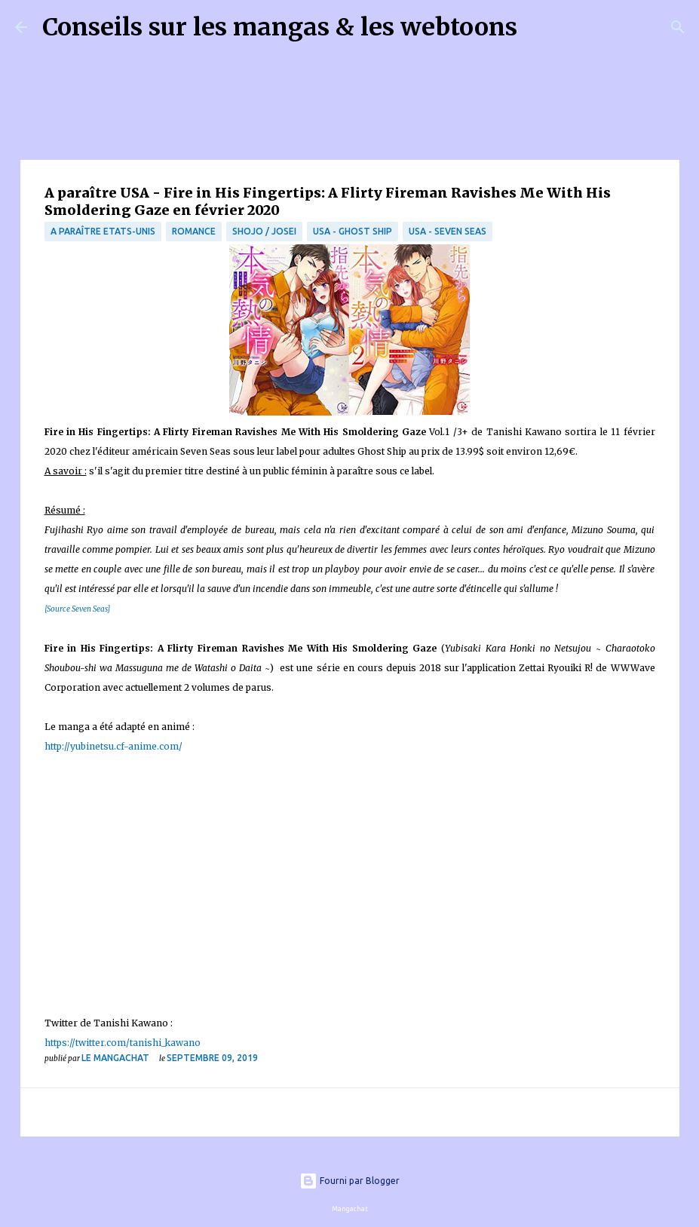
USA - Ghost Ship (352, 231)
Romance (194, 231)
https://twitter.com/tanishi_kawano (122, 1042)
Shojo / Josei (264, 231)
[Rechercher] (538, 27)
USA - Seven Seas (447, 231)
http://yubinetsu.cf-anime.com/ (113, 746)
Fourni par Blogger (349, 1181)
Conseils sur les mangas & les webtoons (279, 27)
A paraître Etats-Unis (103, 231)
